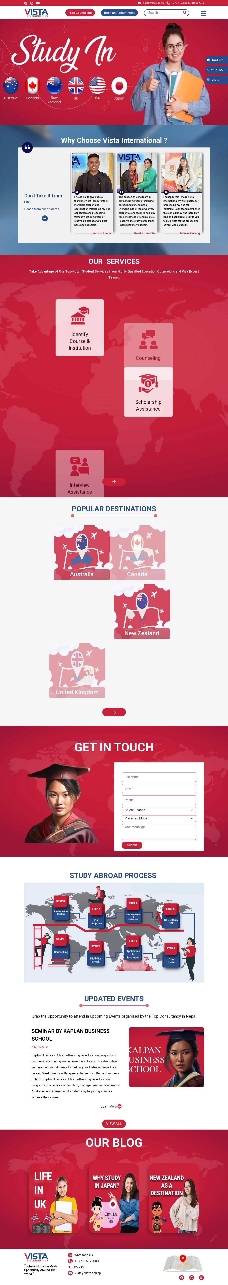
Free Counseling (80, 13)
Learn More (111, 1115)
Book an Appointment (119, 13)
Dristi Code (86, 1282)
